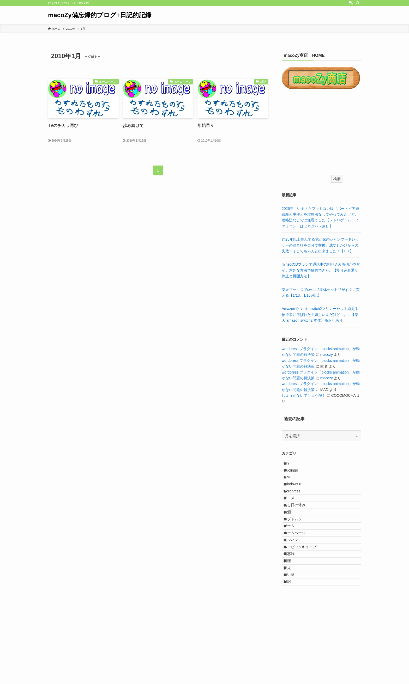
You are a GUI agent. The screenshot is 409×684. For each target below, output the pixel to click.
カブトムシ (297, 552)
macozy (326, 354)
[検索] (357, 3)
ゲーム (293, 563)
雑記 (292, 649)
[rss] (350, 3)
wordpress (296, 508)
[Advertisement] (321, 133)
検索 (337, 179)
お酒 (292, 541)
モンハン (295, 584)
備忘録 (293, 606)
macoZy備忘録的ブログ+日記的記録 (99, 15)
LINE (292, 487)
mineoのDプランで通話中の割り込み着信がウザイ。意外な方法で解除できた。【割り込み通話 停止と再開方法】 (322, 270)
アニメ (293, 519)
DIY (291, 465)
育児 (292, 628)
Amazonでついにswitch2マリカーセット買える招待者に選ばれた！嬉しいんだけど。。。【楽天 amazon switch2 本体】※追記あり (320, 314)
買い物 (293, 639)
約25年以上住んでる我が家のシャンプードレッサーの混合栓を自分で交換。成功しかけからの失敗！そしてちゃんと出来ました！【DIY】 (320, 245)
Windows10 (297, 498)
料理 (292, 617)
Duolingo (295, 476)
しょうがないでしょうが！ (304, 395)
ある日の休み (299, 530)
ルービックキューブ (304, 595)
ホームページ (299, 573)
